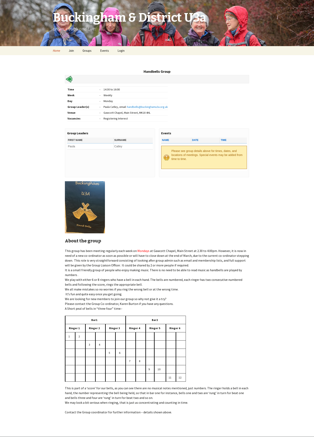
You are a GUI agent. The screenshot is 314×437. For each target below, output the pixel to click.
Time (223, 140)
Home (56, 51)
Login (121, 51)
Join (71, 51)
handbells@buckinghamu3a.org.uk (147, 107)
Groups (87, 51)
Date (195, 140)
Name (165, 140)
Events (104, 51)
